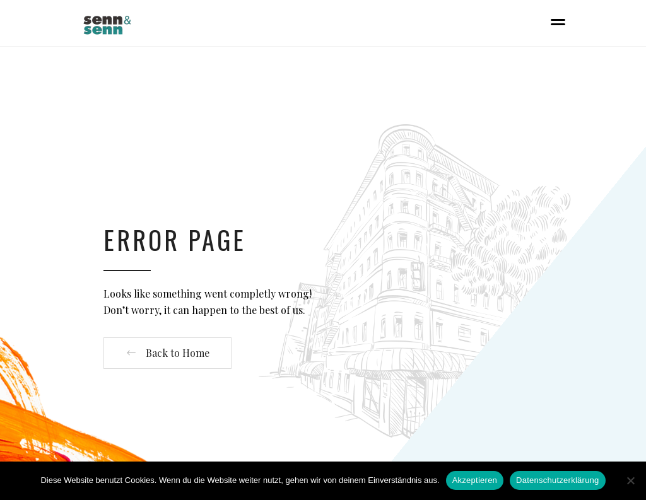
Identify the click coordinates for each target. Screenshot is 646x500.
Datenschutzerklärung (557, 480)
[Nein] (630, 480)
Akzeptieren (474, 480)
